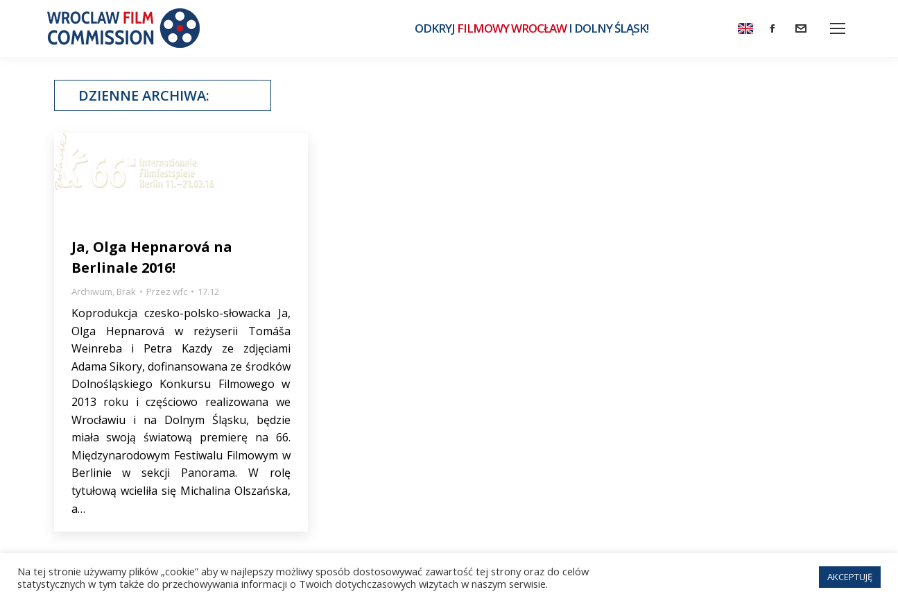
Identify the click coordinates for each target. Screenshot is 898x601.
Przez (166, 291)
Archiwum (91, 291)
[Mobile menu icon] (838, 28)
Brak (126, 291)
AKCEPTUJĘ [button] (849, 576)
